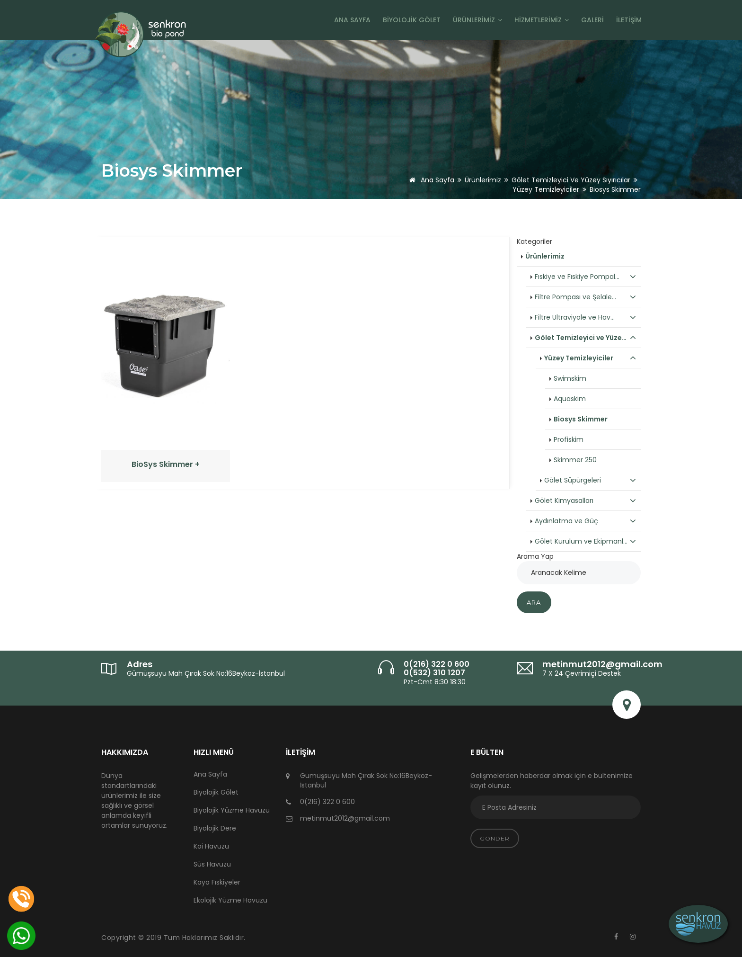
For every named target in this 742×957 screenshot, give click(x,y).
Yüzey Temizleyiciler (545, 189)
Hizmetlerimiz (541, 20)
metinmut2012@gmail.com (602, 664)
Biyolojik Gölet (412, 20)
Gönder (495, 838)
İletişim (629, 20)
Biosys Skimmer (581, 419)
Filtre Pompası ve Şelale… (585, 297)
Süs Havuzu (212, 864)
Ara (534, 602)
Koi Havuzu (211, 846)
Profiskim (568, 439)
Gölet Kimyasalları (585, 500)
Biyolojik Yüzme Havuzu (232, 810)
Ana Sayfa (352, 20)
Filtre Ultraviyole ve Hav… (585, 317)
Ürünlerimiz (477, 20)
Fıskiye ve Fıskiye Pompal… (585, 276)
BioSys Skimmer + (166, 464)
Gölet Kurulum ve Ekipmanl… (585, 541)
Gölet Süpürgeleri (590, 480)
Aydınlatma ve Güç (585, 521)
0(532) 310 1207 (434, 672)
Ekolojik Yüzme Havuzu (230, 900)
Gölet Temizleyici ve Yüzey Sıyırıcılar (571, 180)
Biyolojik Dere (215, 828)
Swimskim (570, 378)
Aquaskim (570, 398)
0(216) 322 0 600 (436, 664)
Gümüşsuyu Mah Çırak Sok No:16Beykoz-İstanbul (206, 673)
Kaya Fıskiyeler (217, 882)
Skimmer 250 (575, 460)
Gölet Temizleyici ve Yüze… (585, 337)
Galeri (592, 20)
